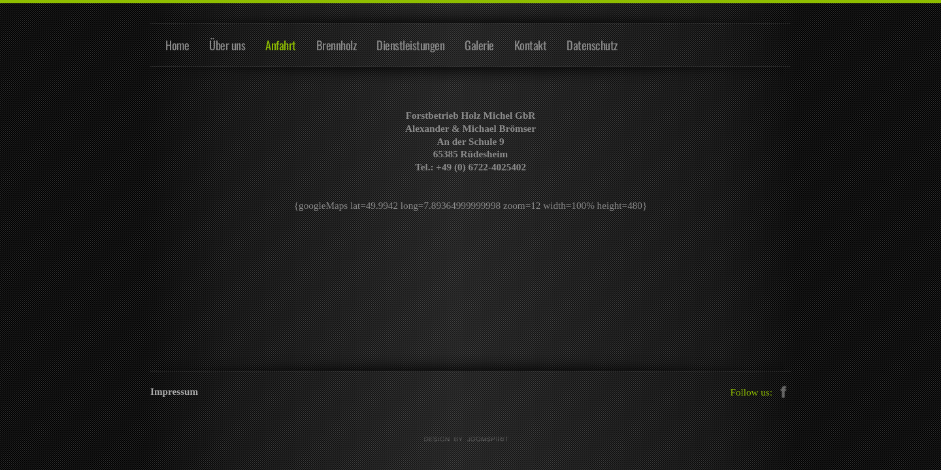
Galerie (479, 45)
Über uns (227, 45)
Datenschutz (592, 45)
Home (177, 45)
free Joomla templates (470, 439)
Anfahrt (280, 45)
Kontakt (530, 45)
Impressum (174, 391)
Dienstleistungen (410, 45)
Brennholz (336, 45)
